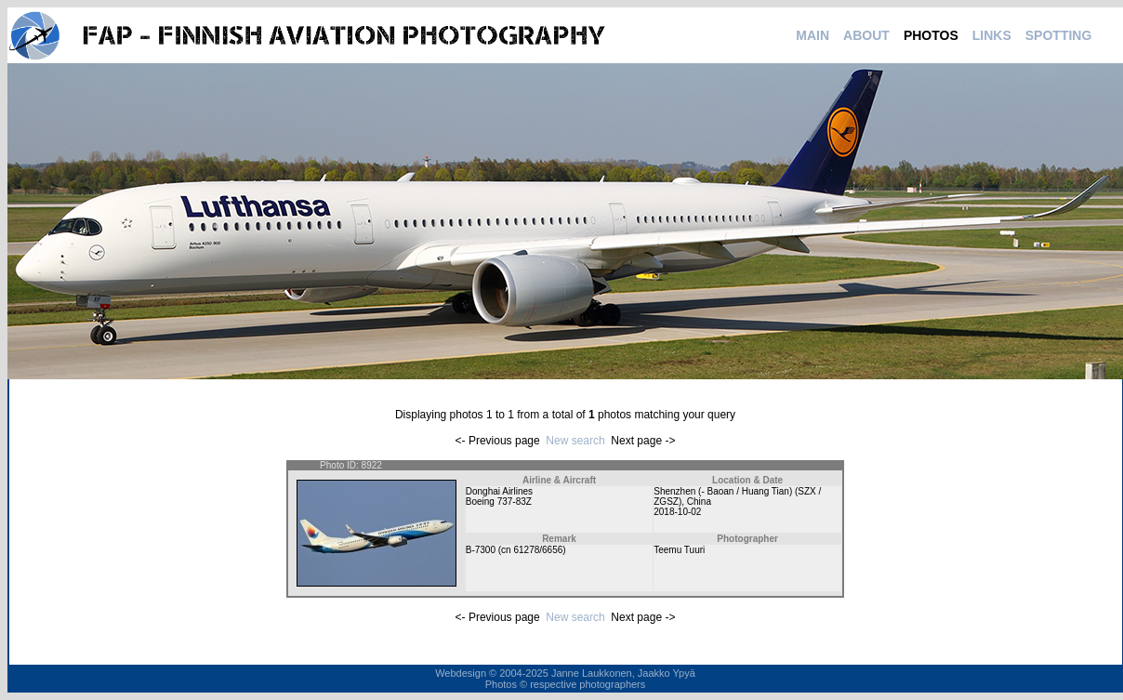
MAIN (812, 35)
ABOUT (866, 35)
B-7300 (480, 550)
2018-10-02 (677, 512)
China (699, 501)
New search (575, 440)
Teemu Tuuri (679, 550)
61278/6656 (537, 550)
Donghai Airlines (499, 491)
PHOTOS (931, 35)
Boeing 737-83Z (499, 501)
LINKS (991, 35)
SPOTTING (1058, 35)
